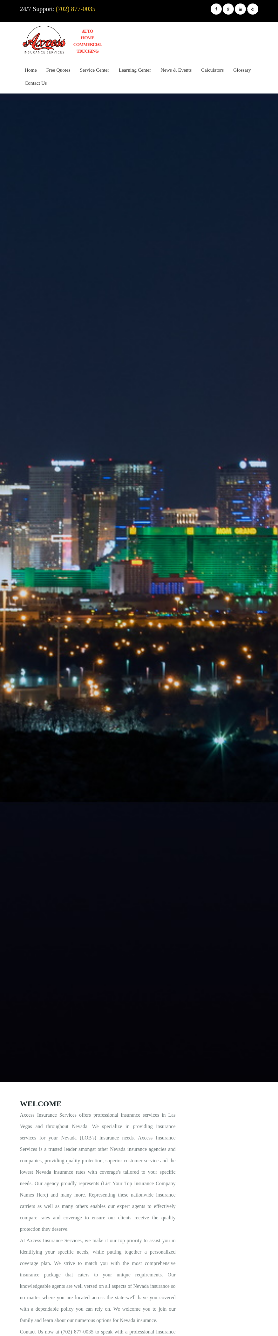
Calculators (212, 70)
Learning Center (135, 70)
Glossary (242, 70)
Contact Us (36, 83)
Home (31, 70)
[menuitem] (31, 71)
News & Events (176, 70)
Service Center (94, 70)
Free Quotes (58, 70)
